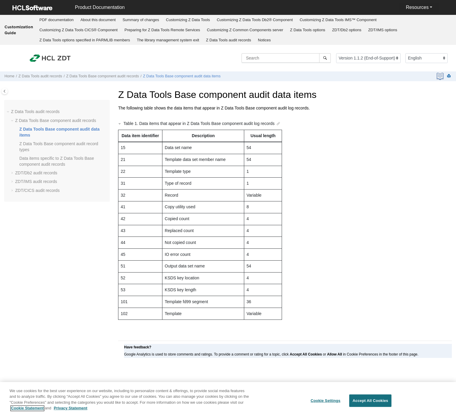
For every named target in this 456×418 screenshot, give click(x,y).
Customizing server (245, 30)
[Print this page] (449, 76)
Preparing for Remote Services (162, 30)
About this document (98, 20)
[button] (8, 112)
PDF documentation (57, 20)
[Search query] (286, 58)
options (307, 30)
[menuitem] (56, 20)
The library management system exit (168, 40)
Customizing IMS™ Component (338, 20)
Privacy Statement (70, 411)
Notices (264, 40)
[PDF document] (440, 76)
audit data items (182, 76)
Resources (417, 7)
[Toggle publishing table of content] (4, 91)
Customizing (188, 20)
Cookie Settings (325, 404)
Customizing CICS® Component (79, 30)
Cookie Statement (27, 411)
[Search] (325, 58)
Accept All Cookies (370, 404)
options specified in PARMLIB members (85, 40)
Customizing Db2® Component (255, 20)
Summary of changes (141, 20)
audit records (228, 40)
